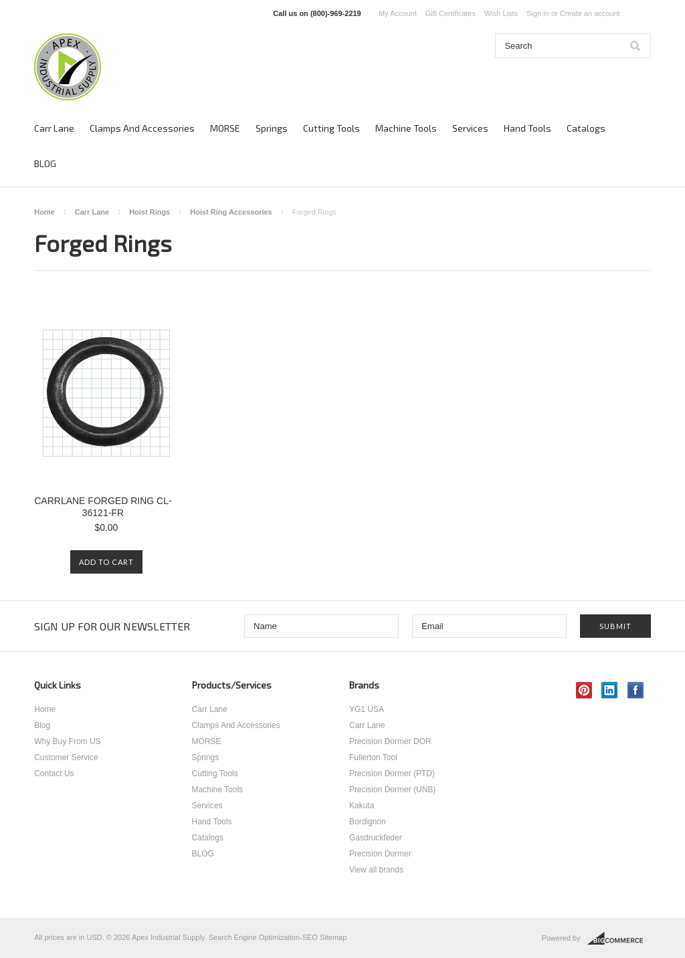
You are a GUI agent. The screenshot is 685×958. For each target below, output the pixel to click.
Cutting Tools (331, 128)
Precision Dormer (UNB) (392, 789)
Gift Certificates (450, 13)
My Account (398, 13)
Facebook (635, 690)
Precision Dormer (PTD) (392, 773)
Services (470, 128)
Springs (272, 128)
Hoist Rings (149, 212)
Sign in (537, 13)
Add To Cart (106, 562)
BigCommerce (619, 938)
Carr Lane (54, 128)
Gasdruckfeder (375, 837)
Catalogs (586, 128)
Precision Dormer (380, 853)
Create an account (590, 13)
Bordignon (367, 821)
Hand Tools (527, 128)
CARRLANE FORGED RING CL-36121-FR (102, 506)
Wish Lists (501, 13)
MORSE (225, 128)
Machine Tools (406, 128)
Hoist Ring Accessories (231, 212)
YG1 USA (366, 709)
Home (44, 212)
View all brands (376, 869)
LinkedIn (609, 690)
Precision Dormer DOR (390, 741)
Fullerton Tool (373, 757)
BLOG (45, 163)
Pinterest (584, 690)
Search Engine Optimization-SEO (263, 937)
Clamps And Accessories (142, 128)
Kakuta (361, 805)
